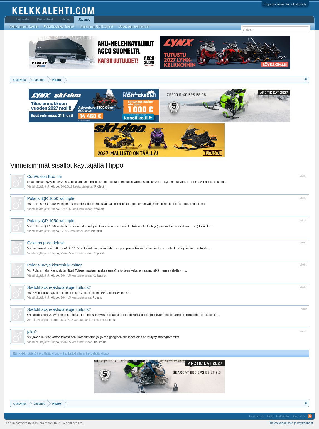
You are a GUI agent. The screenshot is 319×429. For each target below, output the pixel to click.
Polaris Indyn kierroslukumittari (55, 265)
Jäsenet (84, 19)
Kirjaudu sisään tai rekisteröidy (285, 4)
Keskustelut (45, 19)
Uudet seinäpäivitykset (134, 26)
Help (270, 416)
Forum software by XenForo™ (44, 423)
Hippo (55, 186)
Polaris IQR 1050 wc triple (50, 198)
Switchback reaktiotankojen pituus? (59, 287)
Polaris (97, 297)
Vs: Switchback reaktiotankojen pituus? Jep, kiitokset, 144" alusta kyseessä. (78, 292)
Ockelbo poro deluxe (45, 243)
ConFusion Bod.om (44, 176)
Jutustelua (100, 342)
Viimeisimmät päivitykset (96, 26)
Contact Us (256, 416)
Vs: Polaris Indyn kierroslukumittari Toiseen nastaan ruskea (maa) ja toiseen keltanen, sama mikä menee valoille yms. (107, 270)
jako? (32, 331)
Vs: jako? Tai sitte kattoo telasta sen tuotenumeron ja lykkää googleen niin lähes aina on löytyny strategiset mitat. (103, 337)
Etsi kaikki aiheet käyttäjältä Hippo (85, 353)
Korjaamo (99, 275)
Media (65, 19)
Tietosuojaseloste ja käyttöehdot (291, 423)
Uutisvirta (22, 19)
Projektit (99, 186)
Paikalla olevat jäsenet (59, 26)
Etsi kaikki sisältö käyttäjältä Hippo (36, 353)
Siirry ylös (298, 416)
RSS (310, 416)
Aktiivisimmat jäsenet (23, 26)
